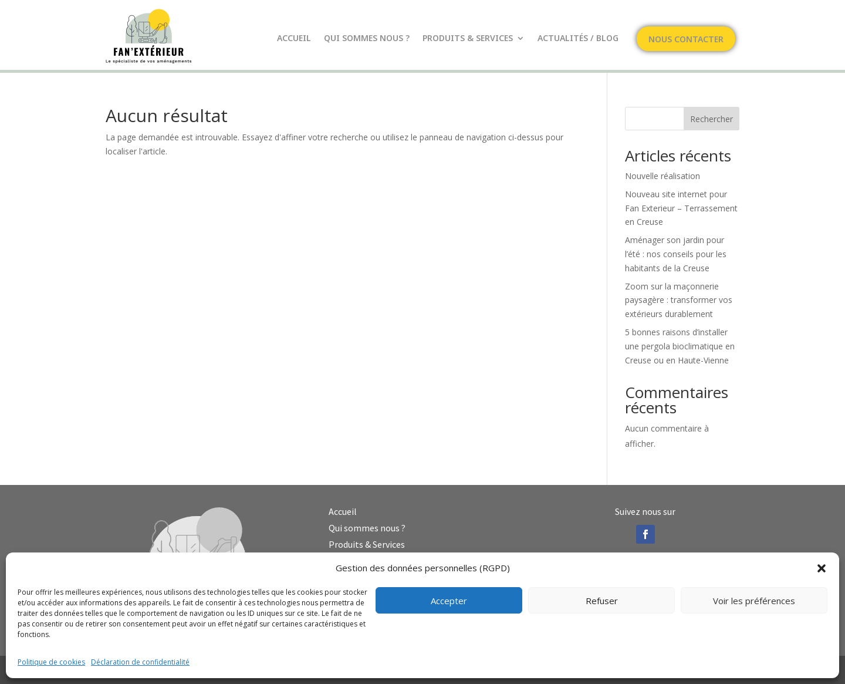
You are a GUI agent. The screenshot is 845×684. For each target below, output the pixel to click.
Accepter (449, 600)
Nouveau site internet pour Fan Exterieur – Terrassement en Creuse (681, 208)
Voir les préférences (754, 600)
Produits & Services (467, 38)
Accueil (294, 38)
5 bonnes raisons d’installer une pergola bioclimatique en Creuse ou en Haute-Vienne (680, 346)
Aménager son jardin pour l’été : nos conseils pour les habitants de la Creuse (675, 254)
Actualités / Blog (578, 38)
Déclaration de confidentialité (140, 662)
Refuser (602, 600)
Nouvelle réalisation (662, 175)
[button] (821, 568)
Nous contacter (686, 40)
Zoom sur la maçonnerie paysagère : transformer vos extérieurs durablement (678, 300)
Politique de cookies (51, 662)
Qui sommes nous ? (367, 38)
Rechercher (711, 118)
